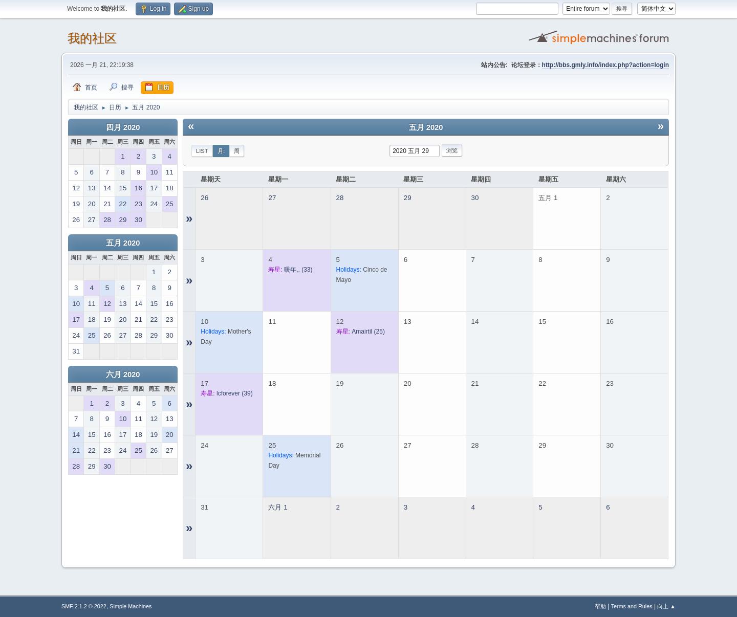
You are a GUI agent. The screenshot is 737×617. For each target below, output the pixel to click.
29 (407, 198)
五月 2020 (123, 243)
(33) (298, 269)
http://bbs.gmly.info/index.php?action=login (605, 65)
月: (221, 151)
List (202, 151)
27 (272, 198)
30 (475, 198)
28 (340, 198)
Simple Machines (130, 606)
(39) (234, 393)
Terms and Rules (632, 606)
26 (204, 198)
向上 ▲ (666, 606)
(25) (368, 331)
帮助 (600, 606)
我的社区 (92, 38)
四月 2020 (123, 127)
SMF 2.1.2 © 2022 (83, 606)
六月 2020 (123, 374)
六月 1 (277, 507)
